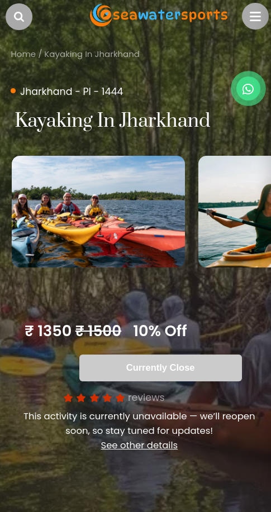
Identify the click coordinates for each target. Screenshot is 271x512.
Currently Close (160, 367)
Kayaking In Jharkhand (92, 54)
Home (23, 54)
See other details (139, 445)
